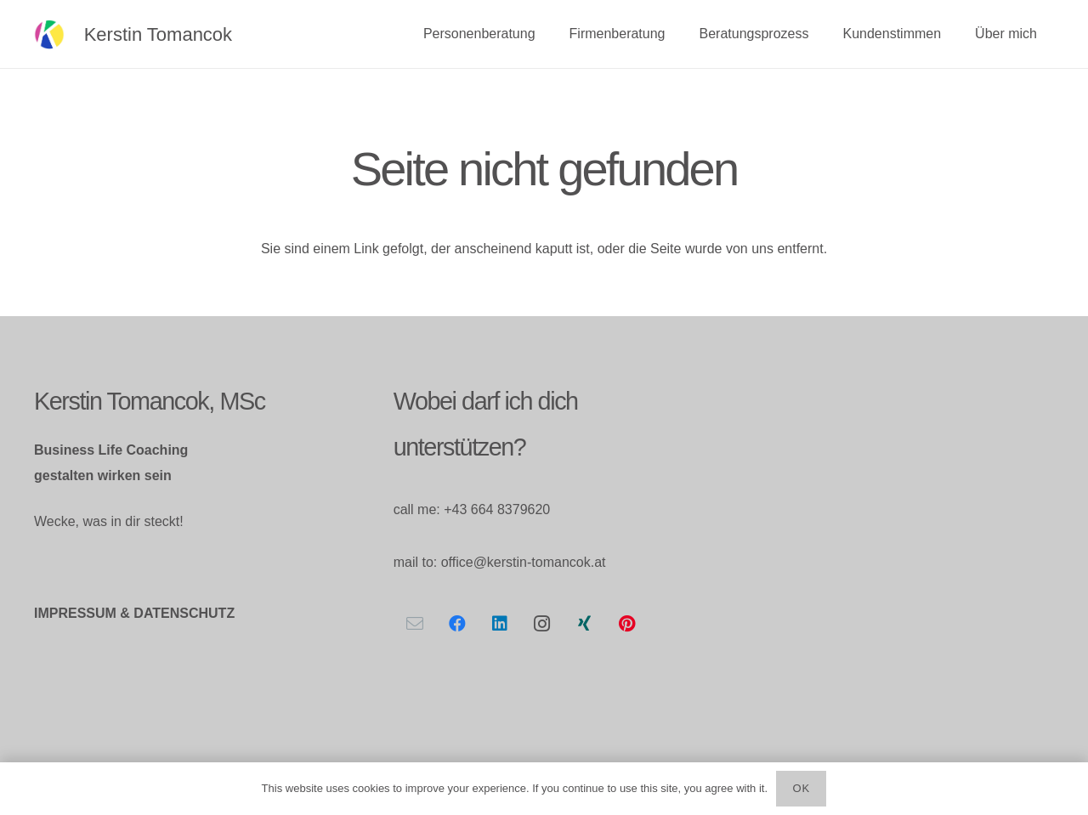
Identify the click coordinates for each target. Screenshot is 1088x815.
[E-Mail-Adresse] (415, 624)
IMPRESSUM (75, 613)
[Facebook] (457, 624)
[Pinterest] (627, 624)
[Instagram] (542, 624)
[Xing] (585, 624)
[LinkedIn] (500, 624)
